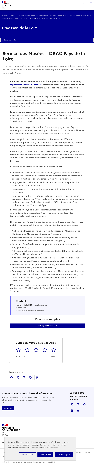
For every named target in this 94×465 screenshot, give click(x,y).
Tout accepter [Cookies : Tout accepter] (64, 454)
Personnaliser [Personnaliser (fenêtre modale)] (27, 454)
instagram (72, 410)
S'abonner (8, 408)
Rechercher (84, 3)
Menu (91, 3)
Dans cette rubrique (47, 40)
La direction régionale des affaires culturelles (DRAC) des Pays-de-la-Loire (43, 15)
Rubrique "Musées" (46, 325)
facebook (84, 404)
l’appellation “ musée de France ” (26, 84)
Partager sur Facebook (11, 377)
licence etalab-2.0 (47, 462)
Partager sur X (18, 377)
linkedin (78, 404)
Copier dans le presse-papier (36, 377)
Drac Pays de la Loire (9, 15)
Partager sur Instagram (30, 377)
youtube (78, 410)
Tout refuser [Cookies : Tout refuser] (45, 454)
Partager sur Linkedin (24, 377)
